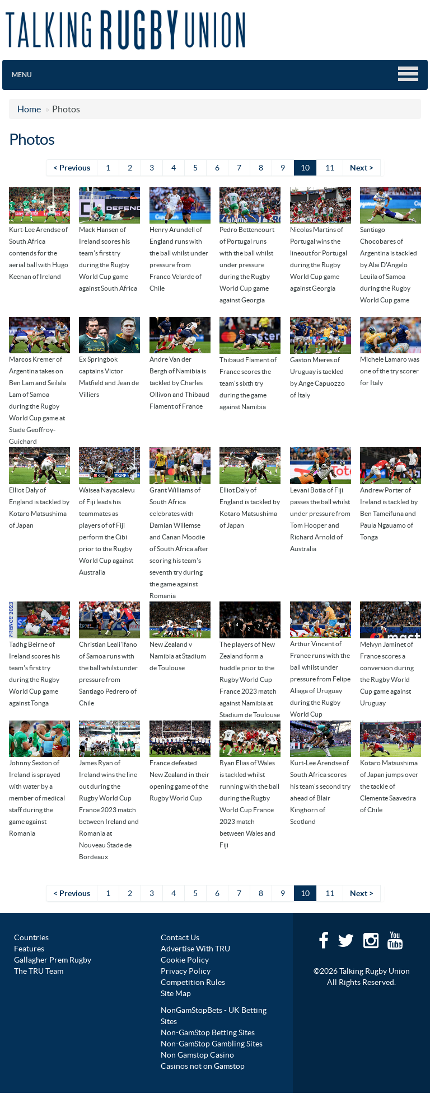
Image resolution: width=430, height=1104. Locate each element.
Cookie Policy (185, 959)
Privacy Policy (186, 970)
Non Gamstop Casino (197, 1054)
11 (330, 167)
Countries (31, 937)
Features (29, 948)
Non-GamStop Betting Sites (208, 1032)
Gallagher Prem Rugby (52, 959)
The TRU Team (38, 970)
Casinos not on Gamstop (203, 1066)
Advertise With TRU (195, 948)
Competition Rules (193, 982)
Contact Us (180, 937)
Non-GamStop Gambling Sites (212, 1043)
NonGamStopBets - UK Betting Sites (214, 1016)
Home (29, 109)
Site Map (176, 993)
